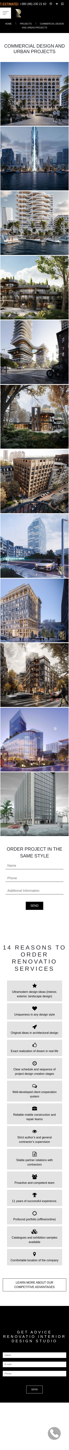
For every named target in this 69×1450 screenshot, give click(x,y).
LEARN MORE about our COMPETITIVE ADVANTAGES (34, 1285)
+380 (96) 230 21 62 (33, 4)
